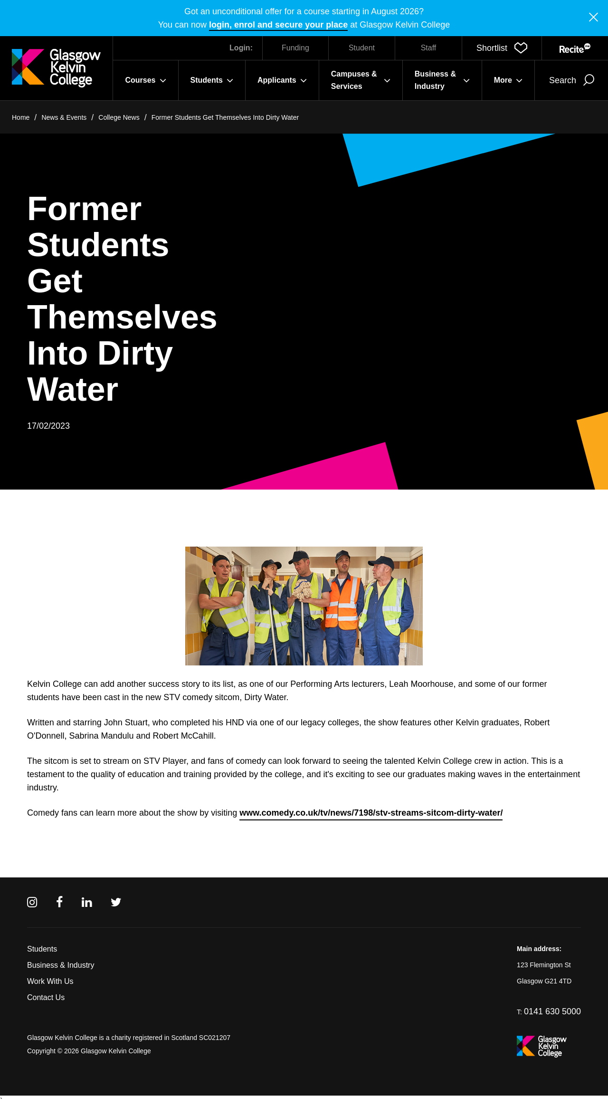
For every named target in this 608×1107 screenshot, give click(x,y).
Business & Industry (60, 965)
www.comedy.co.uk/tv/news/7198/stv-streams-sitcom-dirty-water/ (371, 813)
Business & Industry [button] (442, 80)
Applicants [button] (282, 80)
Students (42, 949)
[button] (502, 48)
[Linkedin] (87, 902)
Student (362, 48)
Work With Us (50, 981)
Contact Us (46, 997)
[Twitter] (116, 902)
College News (118, 117)
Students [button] (211, 80)
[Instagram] (32, 902)
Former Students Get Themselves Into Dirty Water (225, 117)
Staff (429, 48)
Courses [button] (145, 80)
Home (20, 117)
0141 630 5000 (552, 1011)
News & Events (63, 117)
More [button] (508, 80)
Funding (295, 48)
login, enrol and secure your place (278, 24)
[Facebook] (59, 902)
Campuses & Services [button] (360, 80)
